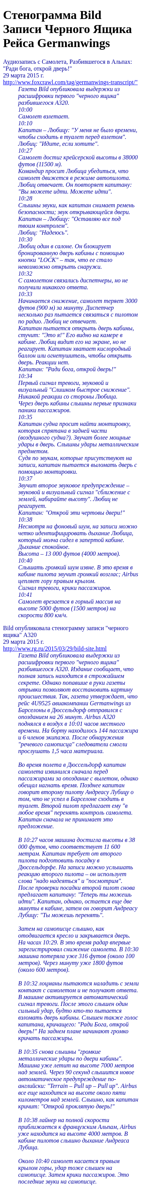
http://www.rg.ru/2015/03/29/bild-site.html (55, 648)
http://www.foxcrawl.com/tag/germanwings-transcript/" (70, 82)
